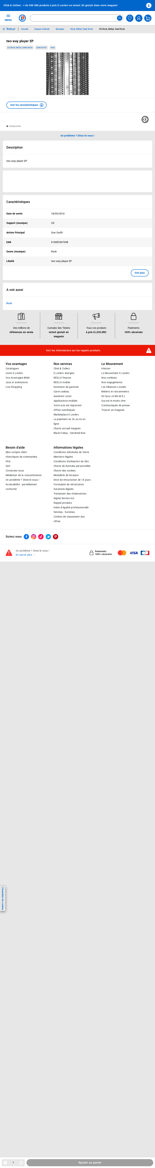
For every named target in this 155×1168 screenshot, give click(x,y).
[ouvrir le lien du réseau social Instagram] (33, 536)
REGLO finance (62, 377)
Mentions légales (63, 456)
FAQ (8, 461)
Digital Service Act (64, 498)
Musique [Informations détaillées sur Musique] (60, 29)
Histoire (105, 368)
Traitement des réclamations (70, 493)
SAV (8, 466)
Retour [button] (11, 28)
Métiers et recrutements (115, 391)
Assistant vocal (62, 396)
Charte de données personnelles (72, 466)
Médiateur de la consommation (24, 475)
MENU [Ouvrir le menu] (8, 17)
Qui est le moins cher (113, 400)
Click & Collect (62, 368)
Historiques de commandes (21, 456)
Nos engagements (111, 382)
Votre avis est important (68, 405)
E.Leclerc (66, 414)
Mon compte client (16, 452)
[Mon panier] (147, 18)
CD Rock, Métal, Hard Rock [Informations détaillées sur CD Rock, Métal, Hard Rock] (112, 29)
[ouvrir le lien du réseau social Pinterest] (55, 536)
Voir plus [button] (140, 272)
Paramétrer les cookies (2, 898)
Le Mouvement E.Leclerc (115, 373)
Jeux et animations (17, 382)
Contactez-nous (15, 470)
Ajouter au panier (90, 1162)
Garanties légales (64, 489)
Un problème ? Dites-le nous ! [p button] (77, 135)
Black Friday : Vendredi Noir (70, 433)
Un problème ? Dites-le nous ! (22, 479)
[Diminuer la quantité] (5, 1162)
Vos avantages (16, 364)
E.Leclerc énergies (64, 373)
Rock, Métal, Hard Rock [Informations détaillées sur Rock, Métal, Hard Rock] (81, 29)
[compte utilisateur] (138, 18)
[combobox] (76, 18)
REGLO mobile (62, 382)
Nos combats (109, 377)
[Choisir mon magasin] (129, 18)
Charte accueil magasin (67, 428)
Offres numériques (64, 410)
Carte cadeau (61, 391)
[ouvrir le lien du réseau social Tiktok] (41, 536)
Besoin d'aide (15, 447)
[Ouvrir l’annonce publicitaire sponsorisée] (77, 181)
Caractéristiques (18, 202)
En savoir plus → (25, 554)
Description (14, 147)
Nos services (63, 364)
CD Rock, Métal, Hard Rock (19, 48)
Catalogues (12, 368)
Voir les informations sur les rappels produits (73, 350)
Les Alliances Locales (113, 386)
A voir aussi (14, 290)
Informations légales (68, 447)
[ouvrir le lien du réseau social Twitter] (48, 536)
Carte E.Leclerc (14, 373)
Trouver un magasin (112, 410)
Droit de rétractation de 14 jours (72, 479)
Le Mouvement (112, 364)
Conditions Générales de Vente (71, 452)
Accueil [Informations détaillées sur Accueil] (24, 29)
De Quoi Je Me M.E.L (113, 396)
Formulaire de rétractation (69, 484)
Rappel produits (63, 502)
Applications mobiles (66, 400)
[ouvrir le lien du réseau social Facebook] (26, 536)
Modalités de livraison (66, 475)
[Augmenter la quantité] (21, 1162)
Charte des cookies (65, 470)
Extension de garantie (66, 386)
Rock (9, 303)
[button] (26, 105)
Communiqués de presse (115, 405)
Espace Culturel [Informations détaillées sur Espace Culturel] (42, 29)
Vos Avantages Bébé (18, 377)
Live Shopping (14, 386)
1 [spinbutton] (13, 1162)
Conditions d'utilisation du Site (71, 461)
